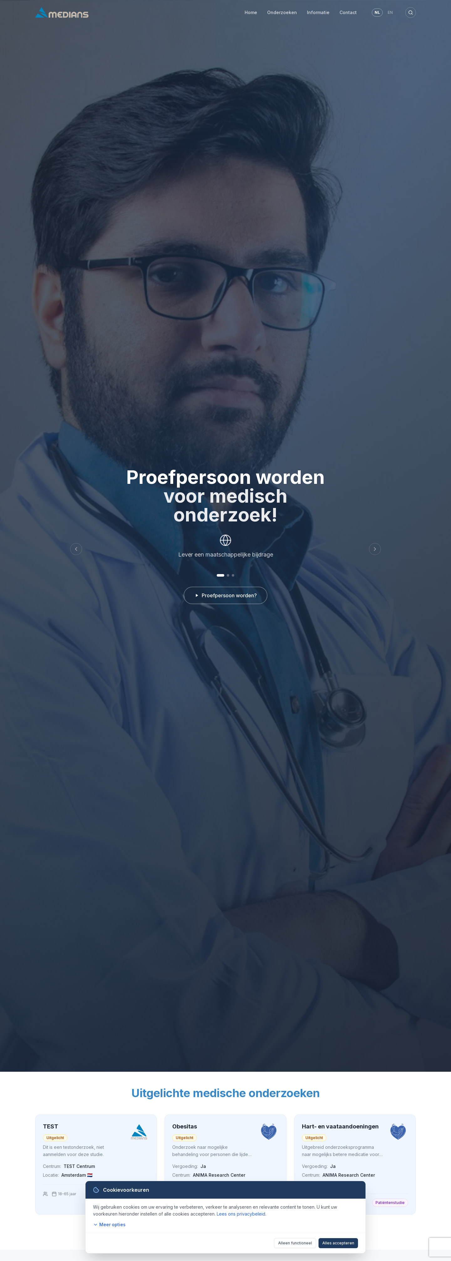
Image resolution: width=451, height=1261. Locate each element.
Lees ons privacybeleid (241, 1214)
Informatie (318, 12)
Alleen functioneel (295, 1243)
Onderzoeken (282, 12)
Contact (348, 12)
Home (251, 12)
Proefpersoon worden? (225, 595)
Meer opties (109, 1224)
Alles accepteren (338, 1243)
